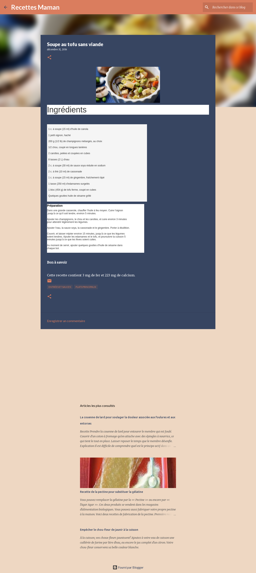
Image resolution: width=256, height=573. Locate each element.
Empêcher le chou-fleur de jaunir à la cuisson (109, 529)
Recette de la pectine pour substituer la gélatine (111, 491)
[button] (49, 57)
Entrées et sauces (60, 286)
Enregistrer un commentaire (66, 321)
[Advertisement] (128, 363)
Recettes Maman (35, 7)
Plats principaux (86, 286)
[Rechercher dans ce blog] (232, 7)
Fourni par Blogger (128, 567)
